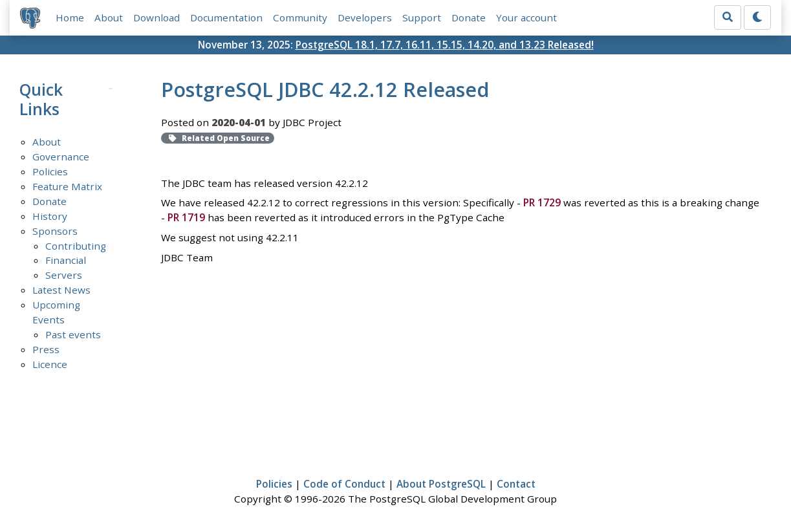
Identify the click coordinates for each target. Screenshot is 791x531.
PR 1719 (186, 217)
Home (70, 17)
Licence (49, 364)
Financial (65, 260)
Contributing (75, 245)
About (108, 17)
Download (156, 17)
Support (421, 17)
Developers (365, 17)
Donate (468, 17)
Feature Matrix (67, 186)
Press (46, 349)
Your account (526, 17)
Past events (73, 334)
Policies (50, 171)
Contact (516, 483)
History (49, 216)
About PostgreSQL (441, 483)
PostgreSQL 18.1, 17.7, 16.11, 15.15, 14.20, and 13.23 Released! (445, 44)
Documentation (226, 17)
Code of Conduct (344, 483)
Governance (60, 156)
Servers (63, 274)
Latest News (61, 289)
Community (300, 17)
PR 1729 (542, 202)
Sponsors (55, 230)
